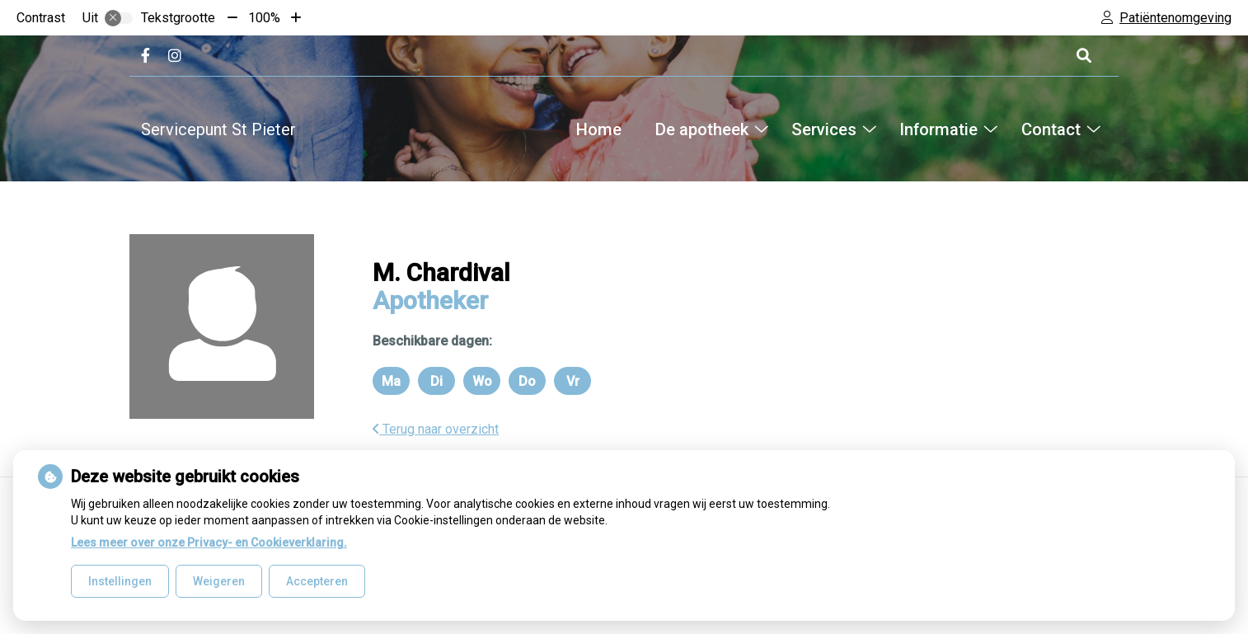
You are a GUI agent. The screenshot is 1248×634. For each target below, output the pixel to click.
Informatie (938, 129)
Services (823, 129)
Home (599, 129)
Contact (1051, 129)
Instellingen (120, 581)
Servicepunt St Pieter (218, 129)
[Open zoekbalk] (1083, 55)
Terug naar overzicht (436, 429)
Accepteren (317, 581)
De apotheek (701, 129)
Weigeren (219, 581)
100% (264, 18)
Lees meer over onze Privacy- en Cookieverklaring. (209, 542)
